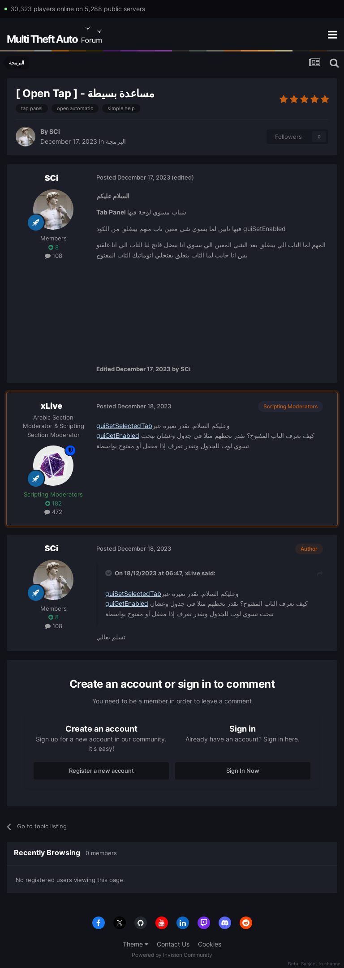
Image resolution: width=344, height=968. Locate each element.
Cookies (209, 944)
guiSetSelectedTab (124, 425)
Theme (135, 944)
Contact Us (173, 944)
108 (53, 255)
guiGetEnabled (117, 435)
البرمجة (116, 141)
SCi (54, 131)
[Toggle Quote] (109, 573)
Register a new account (101, 770)
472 (53, 511)
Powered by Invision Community (172, 954)
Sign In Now (242, 770)
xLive (51, 406)
